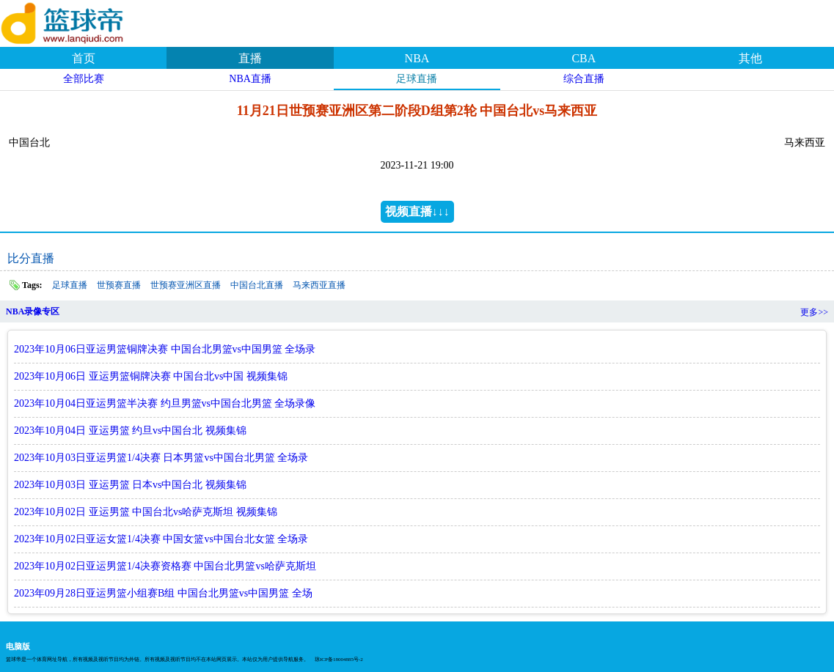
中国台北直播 (256, 285)
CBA (583, 58)
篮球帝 (80, 21)
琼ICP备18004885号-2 (339, 659)
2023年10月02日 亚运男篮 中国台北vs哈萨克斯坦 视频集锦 (145, 511)
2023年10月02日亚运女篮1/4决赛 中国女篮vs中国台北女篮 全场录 (161, 538)
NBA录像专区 (32, 311)
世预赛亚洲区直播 (185, 285)
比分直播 (30, 258)
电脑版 (18, 646)
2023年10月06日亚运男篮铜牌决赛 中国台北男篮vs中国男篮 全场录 (164, 349)
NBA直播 (250, 78)
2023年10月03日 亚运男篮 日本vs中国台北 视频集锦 (130, 484)
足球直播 (416, 78)
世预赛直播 (119, 285)
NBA (417, 58)
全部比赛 (83, 78)
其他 (750, 58)
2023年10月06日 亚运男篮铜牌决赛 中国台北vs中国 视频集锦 (151, 376)
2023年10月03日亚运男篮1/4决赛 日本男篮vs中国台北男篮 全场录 (161, 457)
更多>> (814, 312)
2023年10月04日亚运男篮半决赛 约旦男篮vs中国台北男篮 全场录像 (164, 403)
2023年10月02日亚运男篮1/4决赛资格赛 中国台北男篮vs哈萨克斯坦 (165, 566)
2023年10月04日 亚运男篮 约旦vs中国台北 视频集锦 (130, 430)
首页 (83, 58)
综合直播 (583, 78)
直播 (250, 58)
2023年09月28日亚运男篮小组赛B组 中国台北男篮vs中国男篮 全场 (163, 593)
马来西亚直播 (319, 285)
